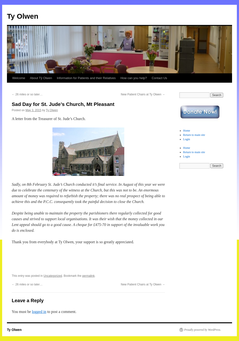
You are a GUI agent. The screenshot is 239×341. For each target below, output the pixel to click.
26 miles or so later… (27, 94)
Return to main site (194, 135)
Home (186, 130)
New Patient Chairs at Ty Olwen (143, 94)
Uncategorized (53, 275)
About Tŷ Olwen (41, 78)
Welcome (18, 78)
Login (186, 139)
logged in (39, 312)
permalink (88, 275)
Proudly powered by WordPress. (202, 329)
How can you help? (133, 78)
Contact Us (159, 78)
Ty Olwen (22, 16)
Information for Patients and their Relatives (86, 78)
